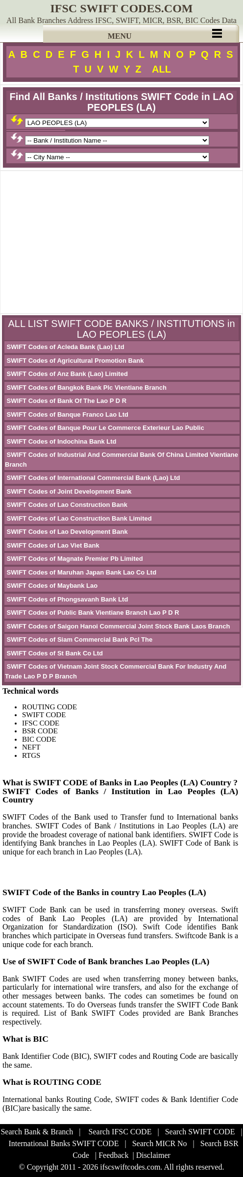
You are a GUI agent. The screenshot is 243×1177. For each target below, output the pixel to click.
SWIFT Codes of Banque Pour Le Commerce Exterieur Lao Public (104, 427)
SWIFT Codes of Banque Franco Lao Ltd (66, 414)
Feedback (113, 1155)
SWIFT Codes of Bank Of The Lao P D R (65, 400)
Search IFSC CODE (120, 1131)
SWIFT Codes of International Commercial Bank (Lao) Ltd (92, 477)
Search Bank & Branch (36, 1131)
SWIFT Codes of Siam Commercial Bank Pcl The (78, 639)
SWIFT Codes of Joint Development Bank (68, 491)
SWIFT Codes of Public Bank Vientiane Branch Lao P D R (92, 612)
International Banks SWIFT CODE (63, 1143)
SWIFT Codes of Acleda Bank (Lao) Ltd (64, 347)
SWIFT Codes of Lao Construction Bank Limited (78, 518)
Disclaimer (153, 1155)
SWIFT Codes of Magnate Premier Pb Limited (74, 558)
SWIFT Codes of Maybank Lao (51, 585)
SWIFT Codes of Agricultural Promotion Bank (74, 360)
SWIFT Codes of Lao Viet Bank (52, 545)
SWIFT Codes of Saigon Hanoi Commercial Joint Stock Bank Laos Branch (117, 626)
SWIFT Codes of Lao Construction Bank (66, 504)
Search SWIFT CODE (200, 1131)
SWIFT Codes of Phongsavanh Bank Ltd (66, 599)
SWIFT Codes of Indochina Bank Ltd (61, 441)
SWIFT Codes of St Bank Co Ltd (54, 653)
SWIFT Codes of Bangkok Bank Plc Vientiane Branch (86, 387)
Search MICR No (159, 1143)
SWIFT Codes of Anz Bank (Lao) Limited (66, 373)
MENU (120, 36)
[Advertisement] (121, 242)
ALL (161, 69)
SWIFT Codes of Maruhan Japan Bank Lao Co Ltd (80, 572)
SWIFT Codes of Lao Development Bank (66, 531)
